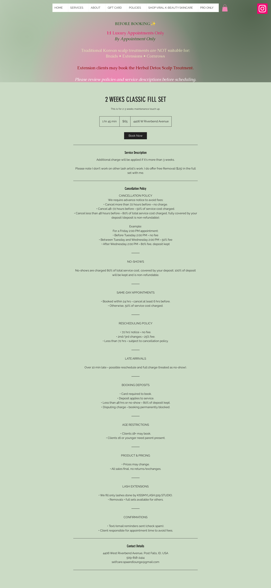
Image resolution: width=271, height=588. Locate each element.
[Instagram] (262, 8)
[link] (135, 135)
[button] (225, 8)
